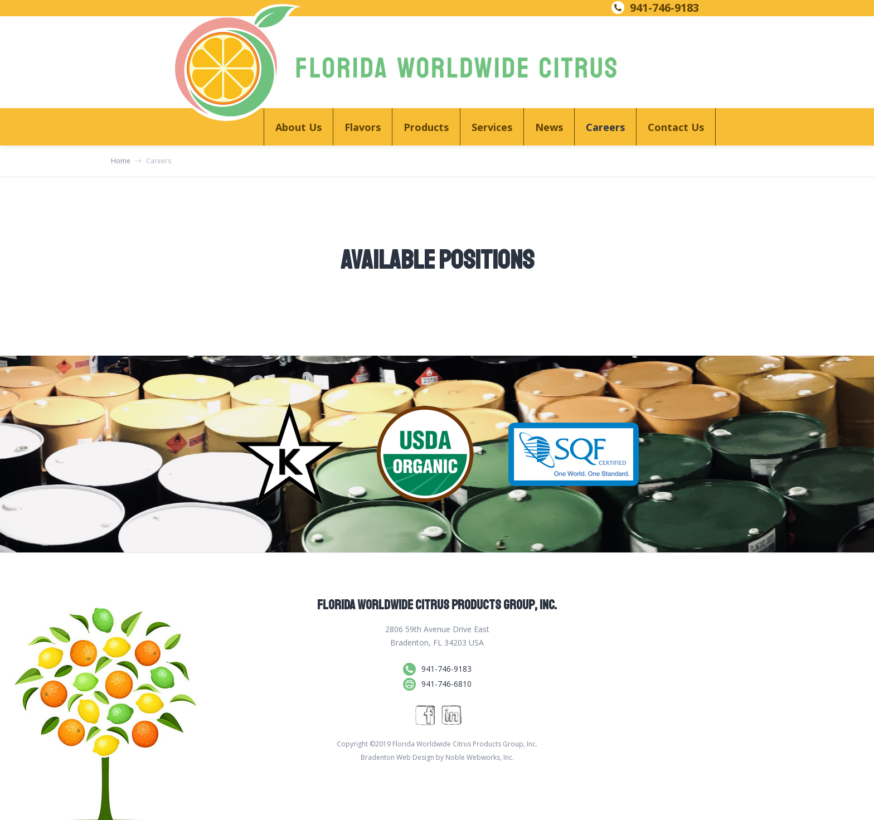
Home (120, 161)
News (549, 127)
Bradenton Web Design (397, 757)
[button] (298, 126)
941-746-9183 (664, 7)
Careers (605, 127)
